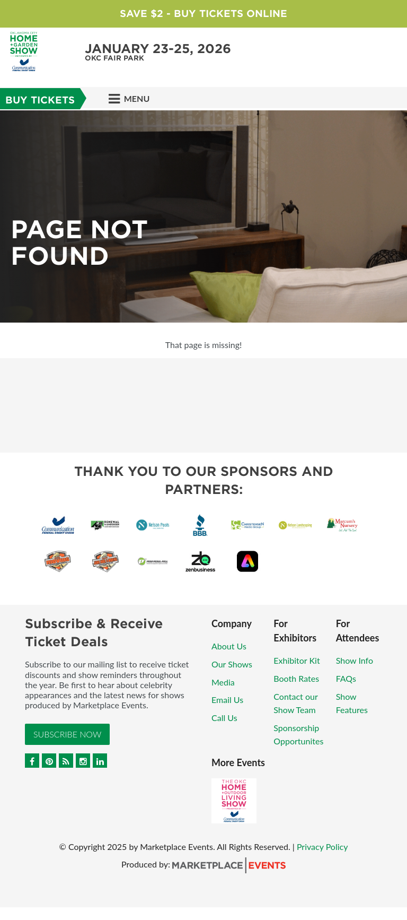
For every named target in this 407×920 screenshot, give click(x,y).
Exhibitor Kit (296, 660)
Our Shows (231, 664)
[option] (203, 216)
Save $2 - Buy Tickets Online (203, 13)
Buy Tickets (40, 100)
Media (223, 682)
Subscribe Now (67, 734)
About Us (228, 646)
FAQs (346, 678)
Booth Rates (296, 678)
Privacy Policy (322, 846)
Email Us (227, 700)
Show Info (354, 660)
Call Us (224, 718)
